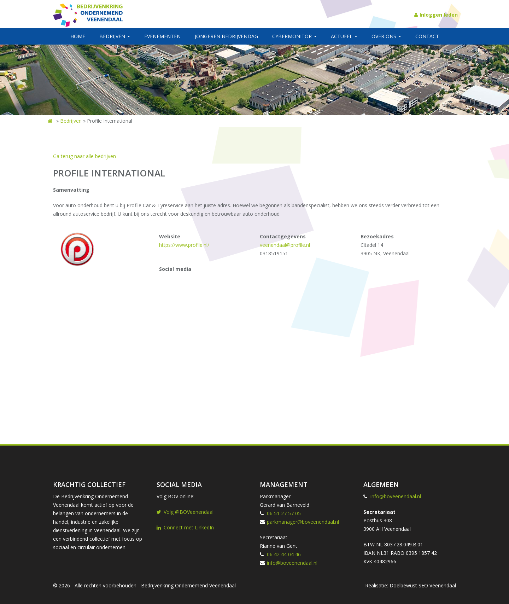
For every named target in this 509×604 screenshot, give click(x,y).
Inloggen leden (436, 14)
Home (77, 36)
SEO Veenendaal (437, 585)
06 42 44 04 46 (284, 554)
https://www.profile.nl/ (184, 245)
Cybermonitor (294, 36)
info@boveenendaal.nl (292, 562)
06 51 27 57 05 (284, 513)
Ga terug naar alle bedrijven (84, 156)
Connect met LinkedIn (185, 527)
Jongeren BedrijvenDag (226, 36)
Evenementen (162, 36)
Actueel (344, 36)
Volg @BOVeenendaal (185, 512)
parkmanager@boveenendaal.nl (303, 521)
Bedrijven (114, 36)
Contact (427, 36)
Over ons (386, 36)
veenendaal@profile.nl (285, 245)
